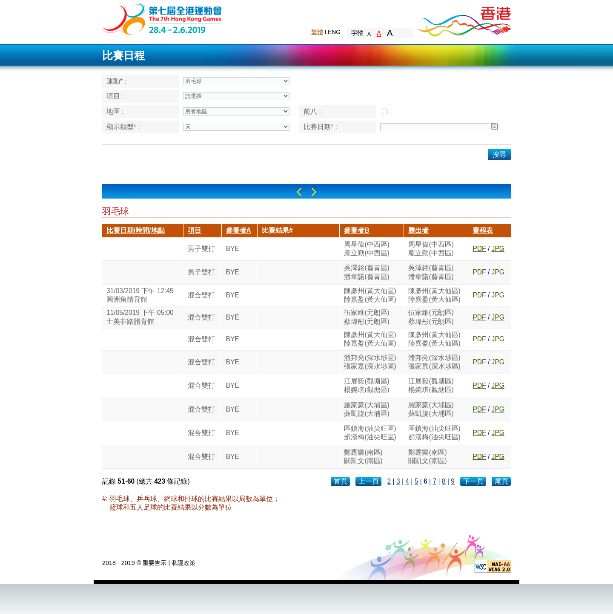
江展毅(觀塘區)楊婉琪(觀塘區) (366, 385)
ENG (334, 32)
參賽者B (356, 230)
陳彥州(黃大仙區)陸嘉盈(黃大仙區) (370, 295)
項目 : (115, 96)
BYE (232, 248)
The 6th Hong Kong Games (162, 19)
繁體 (317, 32)
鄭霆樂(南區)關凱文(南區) (363, 456)
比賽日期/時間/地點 (135, 230)
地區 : (115, 111)
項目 (194, 230)
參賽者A (238, 230)
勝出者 (418, 230)
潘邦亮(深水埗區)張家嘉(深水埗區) (370, 362)
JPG (498, 248)
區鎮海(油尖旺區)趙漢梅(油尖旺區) (370, 433)
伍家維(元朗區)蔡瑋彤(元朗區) (366, 317)
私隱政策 (183, 562)
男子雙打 (201, 248)
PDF (479, 248)
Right (314, 191)
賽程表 (483, 230)
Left (299, 191)
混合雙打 (201, 295)
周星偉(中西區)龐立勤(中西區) (366, 249)
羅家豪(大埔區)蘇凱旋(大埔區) (366, 409)
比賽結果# (277, 230)
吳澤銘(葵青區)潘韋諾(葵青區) (366, 272)
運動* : (116, 81)
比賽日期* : (320, 126)
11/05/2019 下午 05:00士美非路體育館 (140, 317)
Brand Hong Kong (464, 19)
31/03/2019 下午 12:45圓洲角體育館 (140, 295)
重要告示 (154, 562)
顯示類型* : (123, 126)
